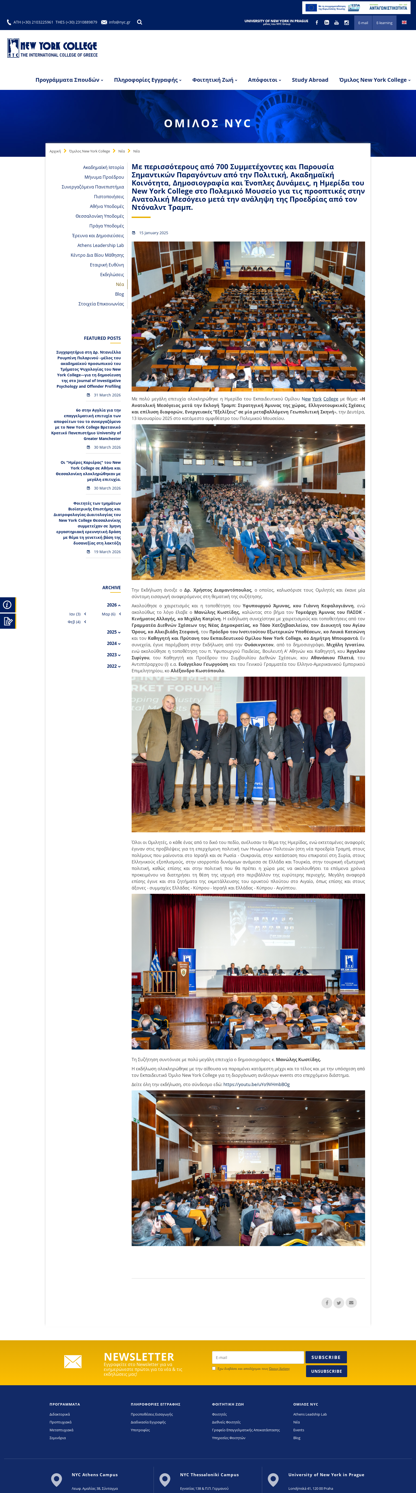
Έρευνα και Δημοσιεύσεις (98, 236)
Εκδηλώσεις (112, 275)
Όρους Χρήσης (279, 1368)
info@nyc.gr (120, 22)
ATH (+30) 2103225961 (33, 22)
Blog (119, 294)
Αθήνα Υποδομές (107, 206)
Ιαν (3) (74, 614)
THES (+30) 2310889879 (76, 22)
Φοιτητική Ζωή (212, 79)
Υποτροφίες (140, 1429)
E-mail (363, 22)
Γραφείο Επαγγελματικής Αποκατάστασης (246, 1429)
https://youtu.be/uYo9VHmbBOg (256, 1084)
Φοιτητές (219, 1414)
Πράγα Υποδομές (106, 226)
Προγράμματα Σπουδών (67, 79)
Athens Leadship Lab (310, 1414)
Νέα (121, 151)
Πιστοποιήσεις (109, 197)
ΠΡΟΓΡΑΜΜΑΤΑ (65, 1404)
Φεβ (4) (74, 621)
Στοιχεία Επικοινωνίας (101, 304)
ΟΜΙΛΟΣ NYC (305, 1404)
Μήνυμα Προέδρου (104, 177)
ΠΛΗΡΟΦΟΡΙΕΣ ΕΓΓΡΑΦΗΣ (156, 1404)
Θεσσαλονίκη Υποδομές (100, 216)
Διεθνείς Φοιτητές (226, 1422)
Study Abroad (310, 79)
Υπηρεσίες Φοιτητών (228, 1437)
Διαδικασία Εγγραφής (148, 1422)
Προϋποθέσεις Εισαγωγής (152, 1414)
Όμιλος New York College (373, 79)
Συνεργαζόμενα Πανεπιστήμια (93, 187)
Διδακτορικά (60, 1414)
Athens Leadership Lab (100, 245)
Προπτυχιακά (61, 1422)
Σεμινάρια (58, 1437)
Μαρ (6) (108, 614)
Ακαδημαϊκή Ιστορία (103, 167)
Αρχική (55, 151)
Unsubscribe (326, 1371)
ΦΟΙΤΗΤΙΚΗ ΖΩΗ (228, 1404)
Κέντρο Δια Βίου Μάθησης (97, 255)
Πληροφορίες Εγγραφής (146, 79)
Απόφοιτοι (262, 79)
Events (298, 1429)
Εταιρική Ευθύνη (107, 265)
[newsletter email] (258, 1357)
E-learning (384, 22)
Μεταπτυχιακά (61, 1429)
